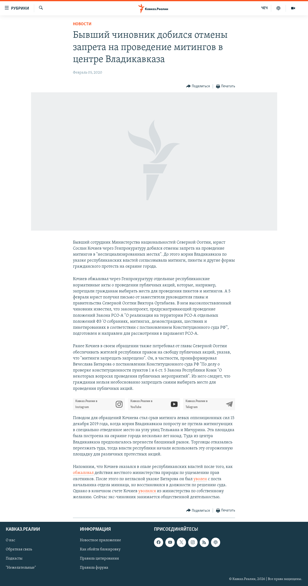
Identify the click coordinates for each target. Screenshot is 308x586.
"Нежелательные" (21, 568)
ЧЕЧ (264, 8)
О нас (10, 540)
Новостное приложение (100, 540)
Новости (82, 24)
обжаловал (84, 473)
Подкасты (14, 559)
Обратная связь (19, 550)
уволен (200, 479)
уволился (147, 491)
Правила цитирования (99, 559)
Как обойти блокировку (100, 550)
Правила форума (94, 568)
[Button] (198, 86)
